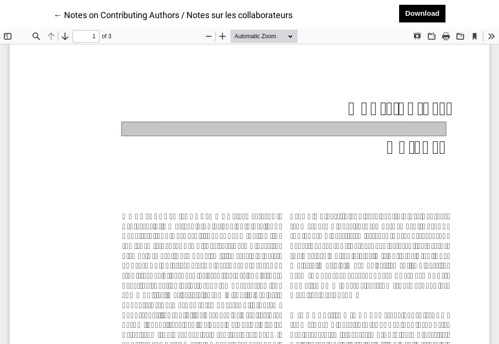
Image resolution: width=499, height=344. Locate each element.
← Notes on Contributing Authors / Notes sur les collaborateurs (173, 14)
